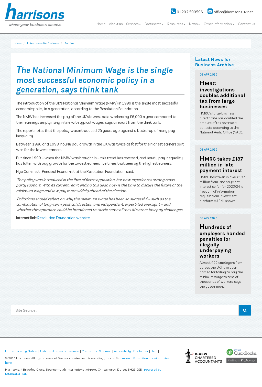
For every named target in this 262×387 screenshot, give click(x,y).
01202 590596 (187, 11)
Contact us (246, 24)
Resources (176, 24)
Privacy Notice (26, 351)
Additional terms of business (59, 351)
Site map (105, 351)
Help (154, 351)
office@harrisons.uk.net (230, 11)
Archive (69, 43)
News (194, 24)
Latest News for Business (43, 43)
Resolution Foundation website (63, 217)
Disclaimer (140, 351)
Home (100, 24)
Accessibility (122, 351)
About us (116, 24)
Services (133, 24)
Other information (219, 24)
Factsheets (154, 24)
